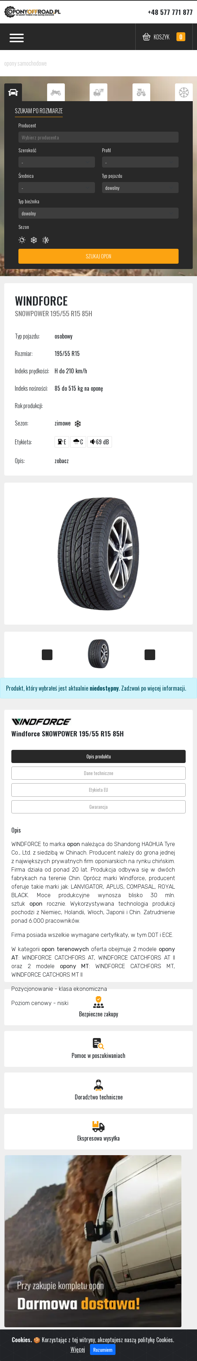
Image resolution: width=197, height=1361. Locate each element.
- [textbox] (22, 162)
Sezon (23, 226)
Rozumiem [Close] (102, 1355)
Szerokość (27, 150)
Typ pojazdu (112, 175)
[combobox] (98, 137)
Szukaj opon (98, 256)
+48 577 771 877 (170, 12)
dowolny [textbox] (112, 187)
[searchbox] (98, 137)
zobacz (62, 460)
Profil (106, 150)
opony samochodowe (25, 63)
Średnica (26, 175)
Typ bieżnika (28, 201)
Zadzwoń (130, 688)
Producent (27, 125)
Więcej (78, 1355)
